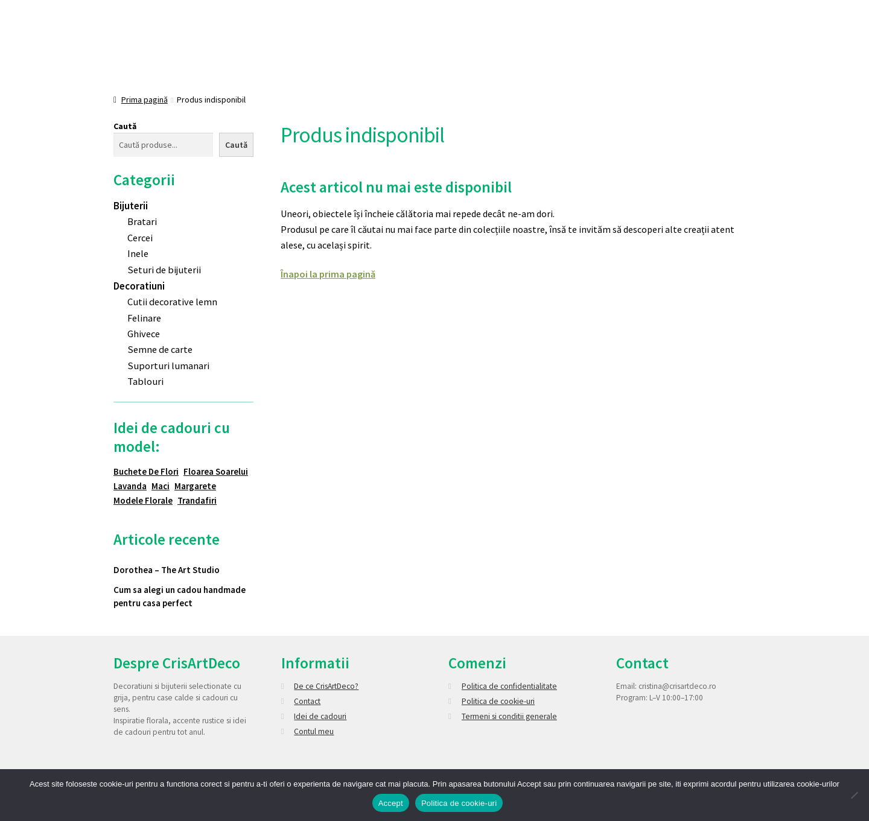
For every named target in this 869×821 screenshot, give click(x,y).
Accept (390, 803)
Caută (124, 126)
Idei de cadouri (320, 716)
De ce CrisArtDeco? (326, 686)
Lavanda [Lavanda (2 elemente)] (130, 486)
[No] (854, 795)
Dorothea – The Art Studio (166, 569)
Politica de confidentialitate (509, 686)
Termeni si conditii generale (509, 716)
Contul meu (314, 731)
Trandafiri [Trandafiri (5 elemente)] (197, 500)
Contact (307, 701)
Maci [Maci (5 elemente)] (160, 486)
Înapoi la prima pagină (328, 274)
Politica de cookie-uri (498, 701)
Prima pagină (144, 99)
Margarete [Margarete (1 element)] (195, 486)
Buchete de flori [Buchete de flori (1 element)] (146, 471)
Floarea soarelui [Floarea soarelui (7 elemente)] (215, 471)
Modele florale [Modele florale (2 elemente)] (143, 500)
